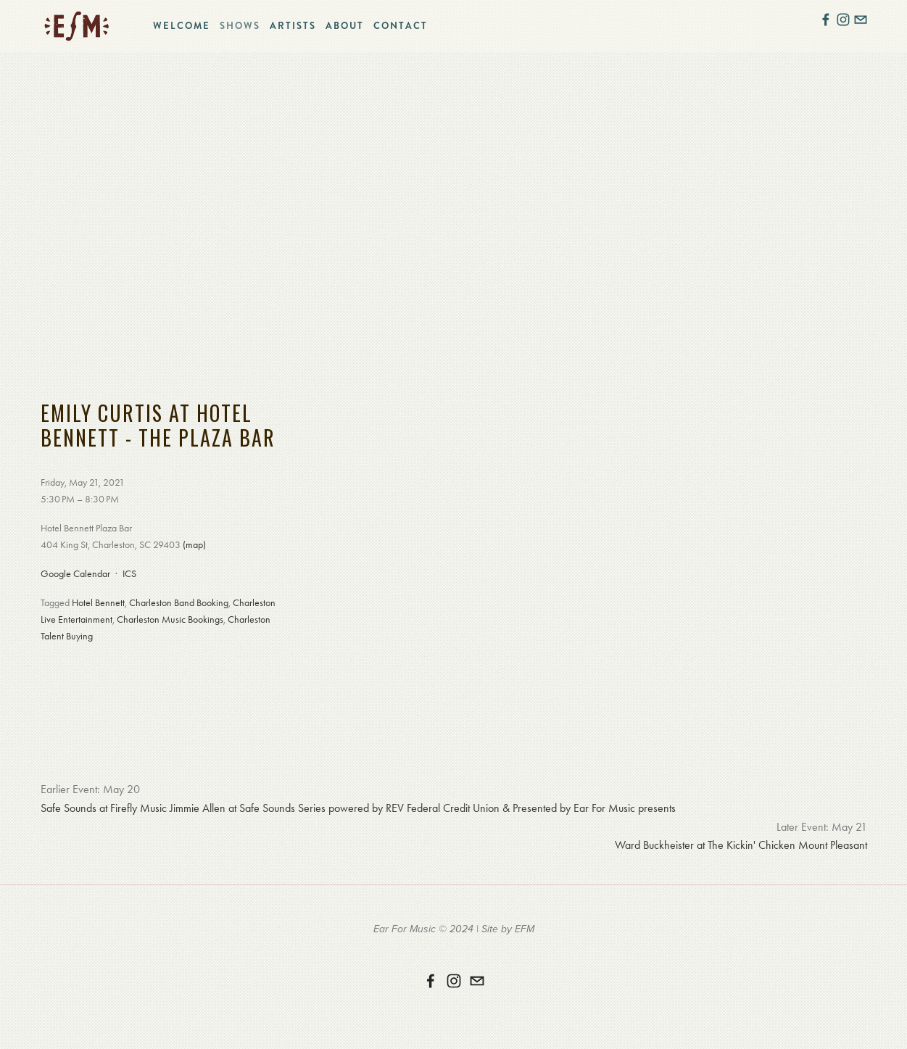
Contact (400, 26)
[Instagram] (454, 981)
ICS (129, 574)
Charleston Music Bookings (170, 619)
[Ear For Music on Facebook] (430, 981)
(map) (194, 545)
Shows (240, 26)
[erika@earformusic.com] (477, 981)
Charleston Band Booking (178, 603)
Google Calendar (75, 574)
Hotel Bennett (98, 603)
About (345, 26)
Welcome (181, 26)
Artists (293, 26)
